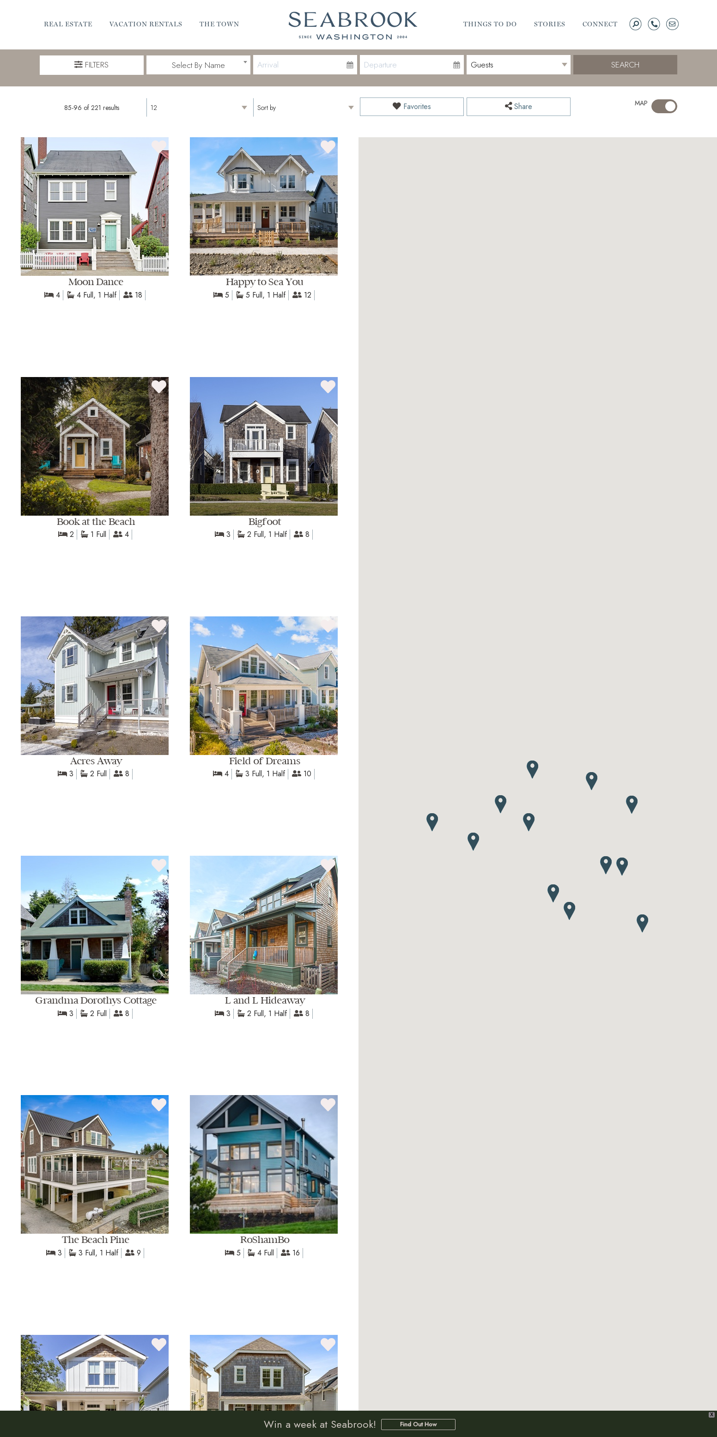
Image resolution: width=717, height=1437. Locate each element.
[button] (474, 842)
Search (625, 65)
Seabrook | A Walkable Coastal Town (352, 26)
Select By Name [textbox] (198, 65)
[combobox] (198, 65)
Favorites (412, 106)
